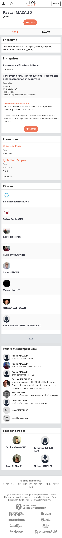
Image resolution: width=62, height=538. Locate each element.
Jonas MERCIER (11, 272)
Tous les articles (15, 500)
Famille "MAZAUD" (21, 418)
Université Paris (12, 146)
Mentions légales (50, 497)
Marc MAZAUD (19, 392)
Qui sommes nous (13, 495)
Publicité (33, 495)
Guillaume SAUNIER (14, 254)
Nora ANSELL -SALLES (15, 307)
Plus (31, 338)
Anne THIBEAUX (14, 466)
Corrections (27, 500)
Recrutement (43, 495)
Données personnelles (14, 497)
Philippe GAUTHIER (43, 466)
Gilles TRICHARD (12, 237)
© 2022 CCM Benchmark (43, 500)
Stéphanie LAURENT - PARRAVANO (22, 325)
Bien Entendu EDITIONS (16, 201)
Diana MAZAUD (19, 400)
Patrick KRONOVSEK (16, 447)
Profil (15, 31)
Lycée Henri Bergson (14, 160)
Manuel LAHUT (11, 290)
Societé (53, 495)
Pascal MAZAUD (20, 355)
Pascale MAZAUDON (22, 379)
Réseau (46, 31)
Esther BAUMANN (13, 219)
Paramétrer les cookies (33, 497)
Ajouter (31, 22)
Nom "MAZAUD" (20, 410)
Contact (25, 495)
